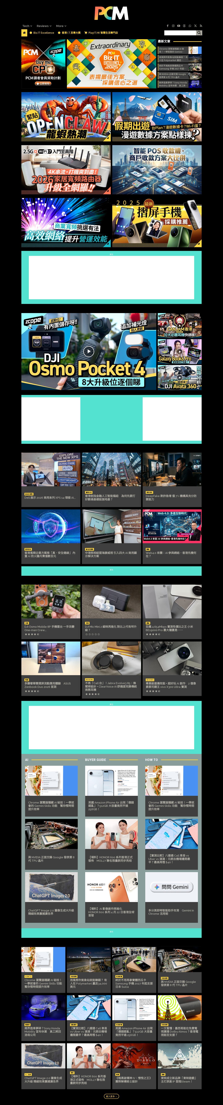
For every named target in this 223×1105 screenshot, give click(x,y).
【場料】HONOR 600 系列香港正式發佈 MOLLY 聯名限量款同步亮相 (110, 859)
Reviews (89, 679)
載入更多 (111, 1096)
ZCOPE (111, 307)
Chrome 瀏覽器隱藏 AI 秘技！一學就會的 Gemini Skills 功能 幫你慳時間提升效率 (173, 50)
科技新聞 (74, 976)
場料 (72, 1073)
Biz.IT (111, 447)
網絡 (147, 623)
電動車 (27, 1025)
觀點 (147, 549)
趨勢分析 (89, 492)
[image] (111, 63)
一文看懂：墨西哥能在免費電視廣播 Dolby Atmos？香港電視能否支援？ (179, 1032)
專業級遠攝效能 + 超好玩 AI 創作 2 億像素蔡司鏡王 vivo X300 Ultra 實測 (171, 685)
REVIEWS (111, 579)
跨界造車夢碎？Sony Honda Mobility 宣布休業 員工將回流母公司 (173, 84)
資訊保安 (149, 492)
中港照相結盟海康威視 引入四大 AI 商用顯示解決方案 (111, 554)
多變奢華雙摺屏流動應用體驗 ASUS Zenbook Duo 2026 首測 (47, 685)
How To (151, 760)
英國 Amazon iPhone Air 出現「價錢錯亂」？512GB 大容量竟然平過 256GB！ (111, 806)
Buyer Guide (95, 760)
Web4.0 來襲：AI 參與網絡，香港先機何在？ (171, 554)
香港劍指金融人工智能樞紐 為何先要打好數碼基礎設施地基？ (110, 497)
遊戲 (117, 1074)
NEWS (111, 941)
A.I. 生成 (28, 1074)
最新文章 (164, 41)
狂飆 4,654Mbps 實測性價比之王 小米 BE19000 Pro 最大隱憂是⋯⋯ (169, 628)
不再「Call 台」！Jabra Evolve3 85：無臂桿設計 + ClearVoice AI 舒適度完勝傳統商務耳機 (111, 686)
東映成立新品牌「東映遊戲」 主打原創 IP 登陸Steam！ (179, 1079)
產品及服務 (29, 494)
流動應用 (74, 1025)
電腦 (26, 680)
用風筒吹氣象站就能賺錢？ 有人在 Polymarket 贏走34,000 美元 (173, 59)
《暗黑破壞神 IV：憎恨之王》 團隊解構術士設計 (133, 1079)
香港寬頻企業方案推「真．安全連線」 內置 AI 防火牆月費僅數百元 (49, 554)
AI (26, 760)
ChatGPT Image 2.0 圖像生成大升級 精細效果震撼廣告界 (51, 912)
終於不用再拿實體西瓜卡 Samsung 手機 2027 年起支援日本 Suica (172, 67)
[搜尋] (199, 32)
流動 (26, 623)
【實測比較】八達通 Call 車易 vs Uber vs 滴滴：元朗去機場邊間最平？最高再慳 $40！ (169, 859)
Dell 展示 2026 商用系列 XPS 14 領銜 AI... (50, 497)
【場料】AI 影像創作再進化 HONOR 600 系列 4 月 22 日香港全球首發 (111, 912)
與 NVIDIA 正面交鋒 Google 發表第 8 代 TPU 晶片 (172, 76)
